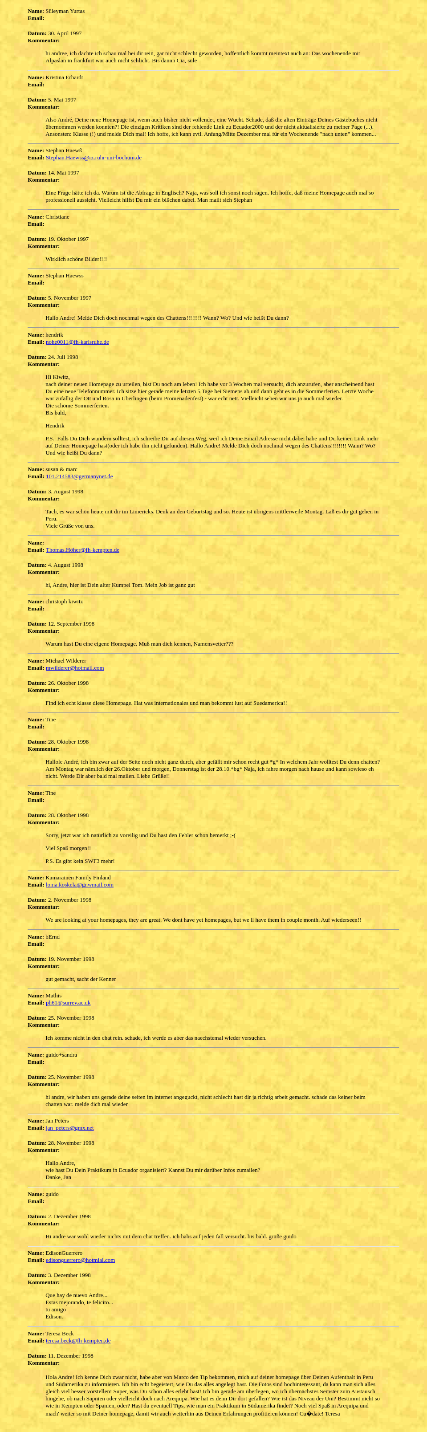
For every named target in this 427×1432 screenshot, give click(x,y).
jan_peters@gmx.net (70, 1127)
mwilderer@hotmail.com (75, 667)
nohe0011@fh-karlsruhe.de (77, 341)
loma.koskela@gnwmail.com (80, 884)
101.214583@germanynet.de (79, 476)
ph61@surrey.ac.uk (68, 1002)
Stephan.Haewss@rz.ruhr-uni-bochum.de (94, 157)
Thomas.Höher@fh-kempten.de (82, 549)
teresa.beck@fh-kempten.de (78, 1340)
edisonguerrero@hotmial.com (80, 1260)
